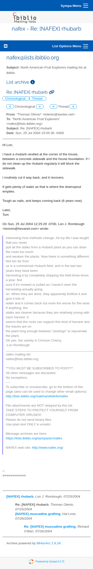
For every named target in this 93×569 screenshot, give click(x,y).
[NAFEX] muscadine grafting (37, 514)
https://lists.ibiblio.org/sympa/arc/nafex (34, 438)
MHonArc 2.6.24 (49, 543)
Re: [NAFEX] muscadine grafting (50, 526)
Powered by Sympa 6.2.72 (50, 561)
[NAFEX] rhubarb (19, 496)
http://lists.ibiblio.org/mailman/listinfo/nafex (37, 396)
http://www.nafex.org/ (47, 447)
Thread (37, 98)
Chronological (16, 98)
